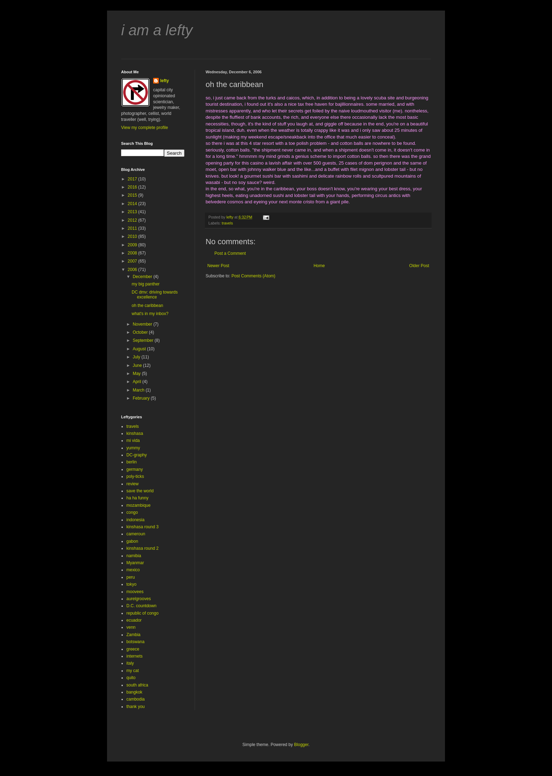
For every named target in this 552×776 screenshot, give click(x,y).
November (143, 324)
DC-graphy (136, 454)
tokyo (131, 584)
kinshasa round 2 (142, 548)
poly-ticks (135, 476)
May (137, 373)
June (138, 365)
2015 (133, 195)
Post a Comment (230, 253)
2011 (133, 228)
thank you (135, 706)
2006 (133, 269)
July (137, 357)
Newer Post (218, 265)
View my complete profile (144, 127)
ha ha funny (137, 497)
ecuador (134, 620)
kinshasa (134, 433)
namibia (133, 555)
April (137, 381)
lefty (164, 80)
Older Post (419, 265)
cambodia (135, 699)
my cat (132, 670)
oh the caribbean (147, 305)
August (140, 348)
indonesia (135, 519)
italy (130, 663)
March (139, 390)
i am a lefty (157, 30)
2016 (133, 187)
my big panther (145, 284)
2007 (133, 261)
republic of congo (142, 613)
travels (227, 223)
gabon (132, 541)
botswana (135, 641)
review (132, 483)
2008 (133, 253)
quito (131, 677)
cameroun (135, 533)
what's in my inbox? (150, 313)
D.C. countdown (141, 605)
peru (130, 577)
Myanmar (135, 562)
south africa (137, 685)
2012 (133, 220)
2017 (133, 179)
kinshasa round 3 (142, 526)
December (143, 276)
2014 (133, 203)
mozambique (138, 505)
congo (132, 512)
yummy (133, 447)
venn (131, 627)
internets (134, 656)
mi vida (133, 440)
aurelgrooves (138, 598)
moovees (135, 591)
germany (134, 469)
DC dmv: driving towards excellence (155, 295)
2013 (133, 211)
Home (319, 265)
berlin (131, 462)
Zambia (133, 634)
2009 (133, 244)
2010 (133, 236)
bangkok (134, 692)
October (141, 332)
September (144, 340)
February (142, 398)
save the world (139, 490)
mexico (133, 569)
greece (132, 649)
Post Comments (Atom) (253, 275)
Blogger (301, 744)
